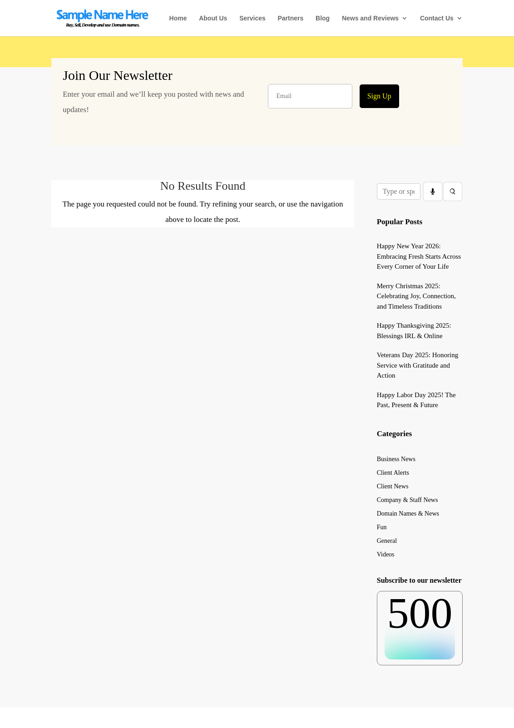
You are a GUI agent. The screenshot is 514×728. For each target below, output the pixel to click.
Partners (290, 18)
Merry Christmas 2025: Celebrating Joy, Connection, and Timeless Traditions (416, 296)
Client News (393, 486)
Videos (386, 554)
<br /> (420, 625)
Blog (323, 18)
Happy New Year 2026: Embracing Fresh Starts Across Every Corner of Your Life (419, 256)
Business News (396, 459)
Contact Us (437, 18)
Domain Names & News (408, 514)
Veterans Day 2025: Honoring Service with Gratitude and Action (418, 365)
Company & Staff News (407, 500)
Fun (382, 527)
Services (252, 18)
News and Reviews (370, 18)
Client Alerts (393, 473)
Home (178, 18)
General (387, 541)
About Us (213, 18)
